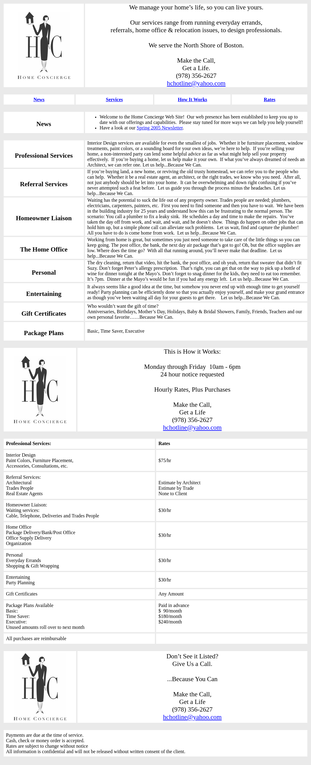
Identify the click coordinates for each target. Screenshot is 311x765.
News (38, 99)
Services (114, 99)
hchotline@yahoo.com (196, 83)
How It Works (192, 99)
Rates (269, 99)
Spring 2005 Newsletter (160, 127)
